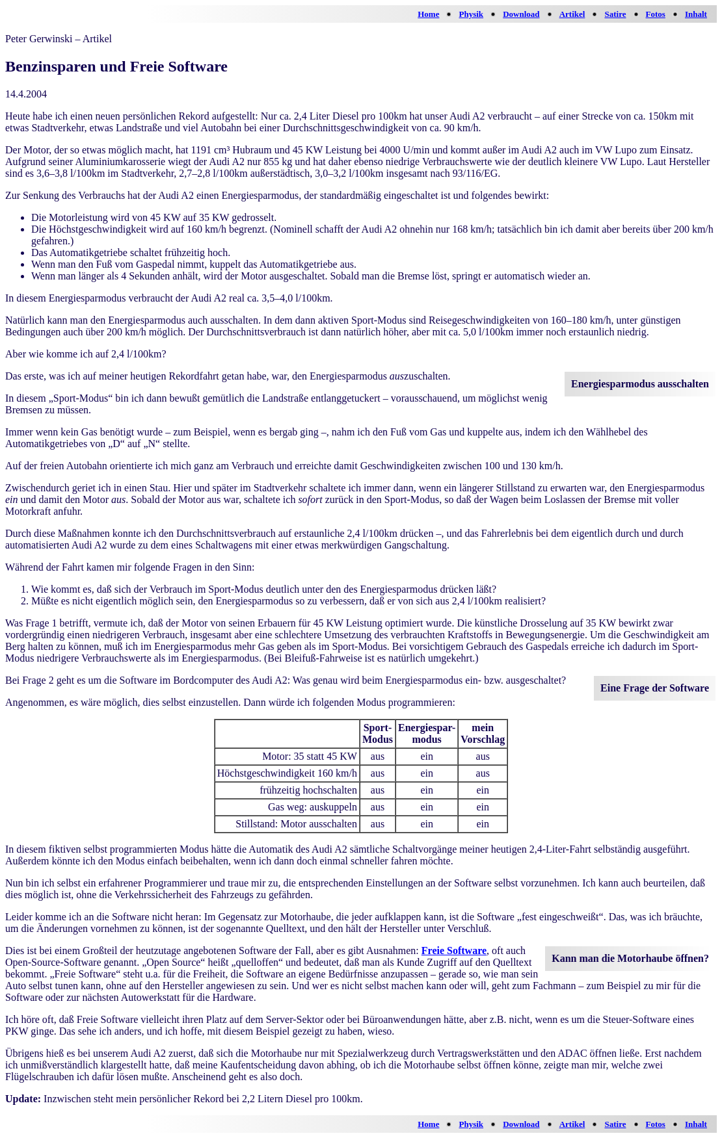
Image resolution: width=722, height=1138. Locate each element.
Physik (471, 14)
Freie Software (454, 950)
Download (521, 14)
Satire (615, 14)
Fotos (655, 14)
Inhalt (696, 14)
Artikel (572, 14)
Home (428, 14)
